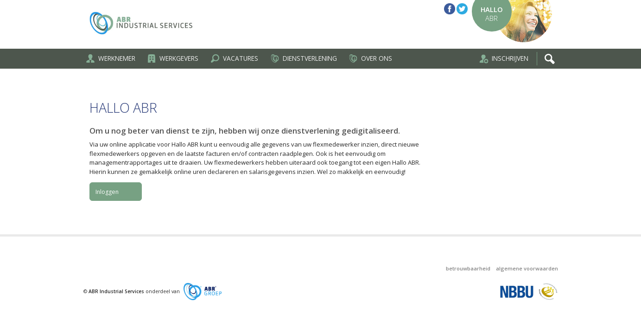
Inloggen (107, 192)
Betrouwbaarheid (468, 268)
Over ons (370, 58)
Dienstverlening (303, 58)
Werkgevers (172, 58)
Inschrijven (503, 59)
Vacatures (234, 58)
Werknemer (110, 58)
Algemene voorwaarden (527, 268)
